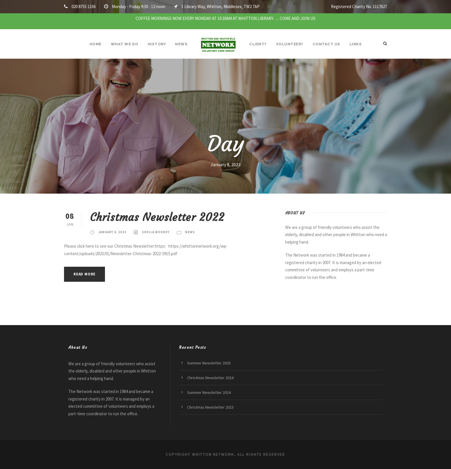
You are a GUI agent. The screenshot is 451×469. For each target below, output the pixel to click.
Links (355, 44)
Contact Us (326, 44)
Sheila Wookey (156, 232)
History (157, 44)
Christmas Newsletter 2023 (210, 407)
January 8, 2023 (112, 232)
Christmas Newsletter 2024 (210, 377)
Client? (258, 44)
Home (95, 44)
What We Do (124, 44)
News (181, 44)
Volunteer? (289, 44)
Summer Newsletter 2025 (209, 363)
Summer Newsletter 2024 (209, 392)
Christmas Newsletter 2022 (157, 217)
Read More (84, 274)
